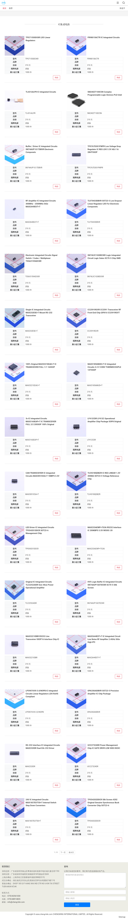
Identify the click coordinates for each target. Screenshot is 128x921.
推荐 (11, 8)
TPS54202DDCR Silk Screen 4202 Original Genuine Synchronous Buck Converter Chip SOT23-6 (103, 802)
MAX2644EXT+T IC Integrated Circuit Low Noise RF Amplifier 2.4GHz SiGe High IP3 (104, 639)
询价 (56, 77)
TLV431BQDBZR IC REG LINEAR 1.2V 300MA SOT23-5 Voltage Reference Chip (104, 476)
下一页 (63, 852)
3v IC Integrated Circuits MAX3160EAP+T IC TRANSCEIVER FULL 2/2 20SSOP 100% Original (41, 421)
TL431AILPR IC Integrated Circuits (41, 92)
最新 (4, 8)
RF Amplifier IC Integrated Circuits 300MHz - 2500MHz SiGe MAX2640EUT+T (41, 204)
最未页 (71, 852)
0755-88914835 (13, 899)
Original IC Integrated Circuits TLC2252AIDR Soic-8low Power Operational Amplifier (40, 585)
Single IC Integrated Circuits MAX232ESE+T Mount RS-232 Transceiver (39, 312)
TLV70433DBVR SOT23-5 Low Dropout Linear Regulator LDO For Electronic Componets (105, 204)
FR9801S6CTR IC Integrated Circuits (104, 37)
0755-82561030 (13, 896)
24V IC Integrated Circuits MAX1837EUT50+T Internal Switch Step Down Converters (41, 802)
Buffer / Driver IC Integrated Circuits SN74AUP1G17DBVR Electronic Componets (41, 149)
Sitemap (122, 917)
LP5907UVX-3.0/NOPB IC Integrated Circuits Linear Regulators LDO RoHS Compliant (42, 694)
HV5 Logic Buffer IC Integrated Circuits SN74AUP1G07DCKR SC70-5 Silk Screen (105, 585)
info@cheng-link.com (16, 902)
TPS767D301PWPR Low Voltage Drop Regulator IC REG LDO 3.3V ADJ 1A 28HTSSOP (104, 149)
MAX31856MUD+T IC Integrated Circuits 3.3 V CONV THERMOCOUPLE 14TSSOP (104, 367)
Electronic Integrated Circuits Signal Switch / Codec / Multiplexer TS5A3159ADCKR (41, 258)
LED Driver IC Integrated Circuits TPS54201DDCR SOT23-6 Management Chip (40, 530)
